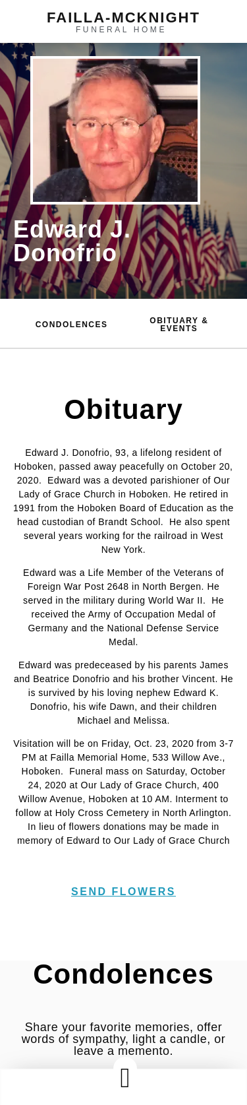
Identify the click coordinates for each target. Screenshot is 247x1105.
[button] (125, 1077)
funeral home (121, 29)
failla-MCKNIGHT (123, 17)
